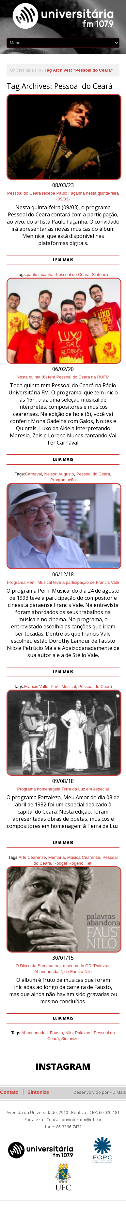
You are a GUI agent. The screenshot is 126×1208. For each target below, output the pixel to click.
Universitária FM (25, 70)
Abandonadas (34, 1032)
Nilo (68, 1032)
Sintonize (70, 1038)
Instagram (63, 1066)
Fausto (56, 1032)
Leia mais (63, 1018)
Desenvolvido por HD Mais (99, 1092)
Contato (9, 1092)
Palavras (83, 1032)
